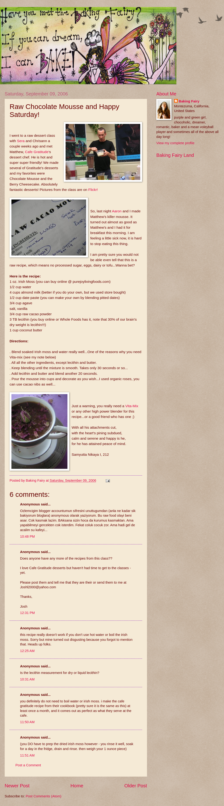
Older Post (135, 785)
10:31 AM (27, 679)
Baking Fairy (189, 101)
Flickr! (93, 190)
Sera (21, 141)
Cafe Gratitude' (37, 152)
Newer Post (17, 785)
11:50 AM (27, 722)
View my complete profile (175, 143)
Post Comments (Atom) (43, 796)
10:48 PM (27, 536)
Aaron (117, 211)
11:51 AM (27, 755)
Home (76, 785)
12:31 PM (27, 613)
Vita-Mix (131, 406)
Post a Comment (28, 765)
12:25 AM (27, 651)
